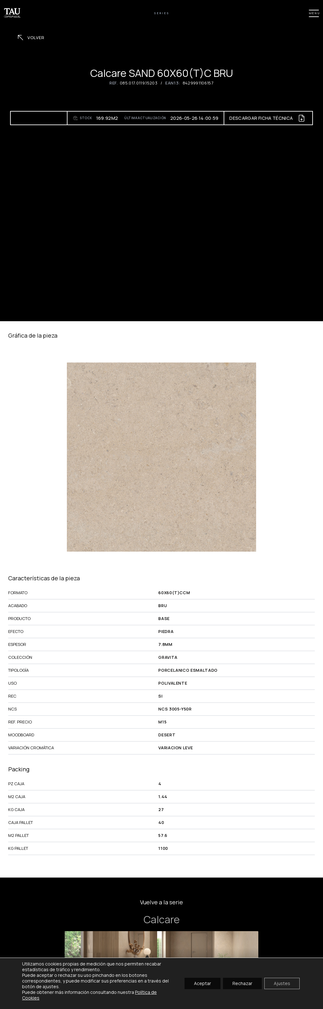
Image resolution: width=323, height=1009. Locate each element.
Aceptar (202, 983)
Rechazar (242, 983)
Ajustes (282, 983)
